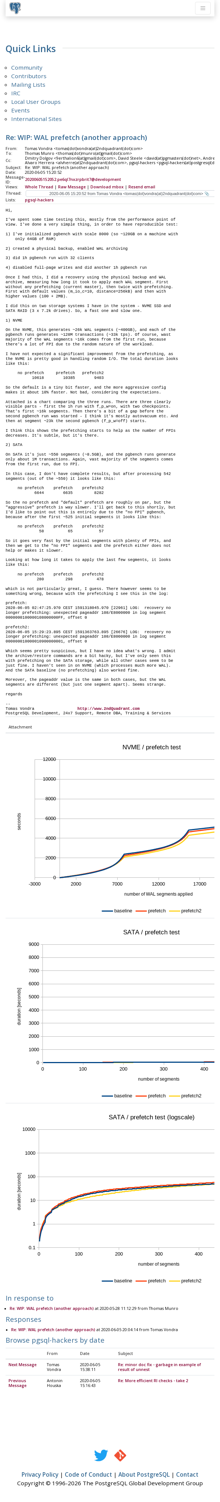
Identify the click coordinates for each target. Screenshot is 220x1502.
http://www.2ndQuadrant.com (108, 708)
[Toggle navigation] (203, 8)
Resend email (141, 186)
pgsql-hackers (39, 200)
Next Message (22, 1365)
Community (26, 67)
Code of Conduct (88, 1475)
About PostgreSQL (144, 1475)
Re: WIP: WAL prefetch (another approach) (52, 1308)
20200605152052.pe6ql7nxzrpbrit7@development (73, 179)
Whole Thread (39, 186)
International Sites (36, 118)
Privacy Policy (40, 1475)
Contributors (29, 76)
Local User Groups (36, 101)
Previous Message (17, 1383)
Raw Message (72, 186)
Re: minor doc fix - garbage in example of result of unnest (159, 1367)
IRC (15, 93)
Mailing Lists (28, 84)
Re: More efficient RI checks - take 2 (153, 1381)
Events (20, 110)
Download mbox (107, 186)
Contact (187, 1475)
